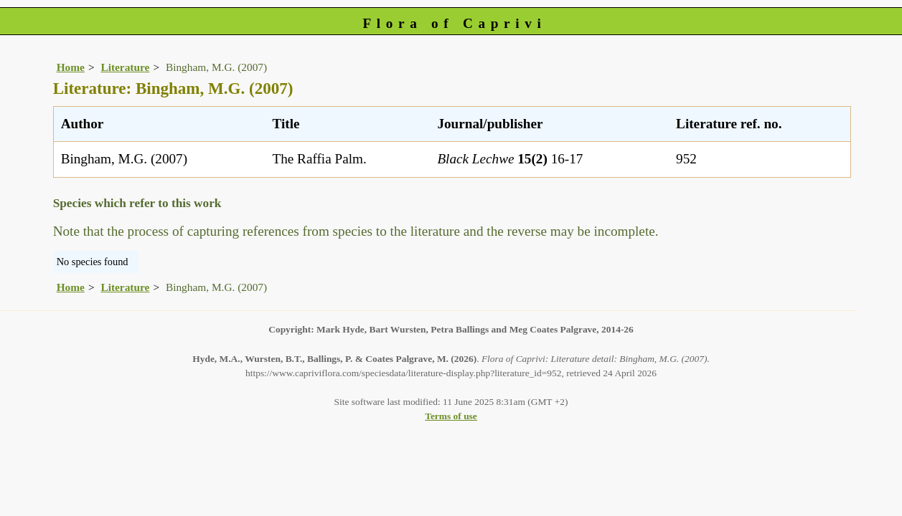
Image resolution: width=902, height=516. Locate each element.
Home (71, 67)
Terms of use (451, 416)
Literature (124, 67)
